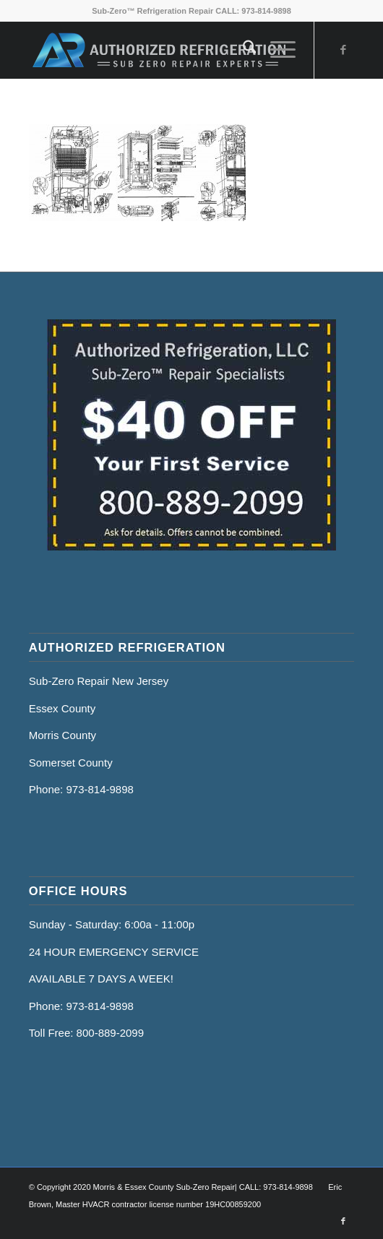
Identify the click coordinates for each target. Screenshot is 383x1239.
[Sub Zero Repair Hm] (159, 50)
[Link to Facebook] (343, 50)
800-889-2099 (110, 1033)
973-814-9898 (99, 789)
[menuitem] (242, 50)
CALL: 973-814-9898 (253, 11)
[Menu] (276, 50)
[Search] (242, 50)
